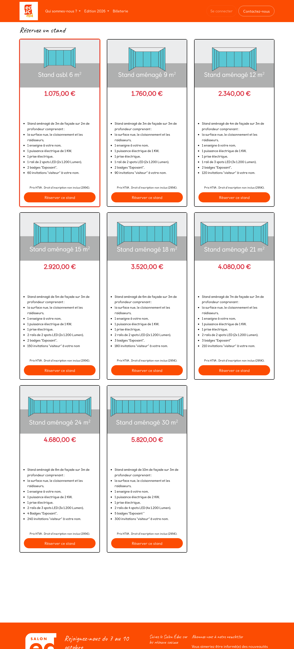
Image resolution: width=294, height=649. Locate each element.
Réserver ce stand (60, 197)
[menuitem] (62, 11)
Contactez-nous (256, 11)
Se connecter (221, 11)
